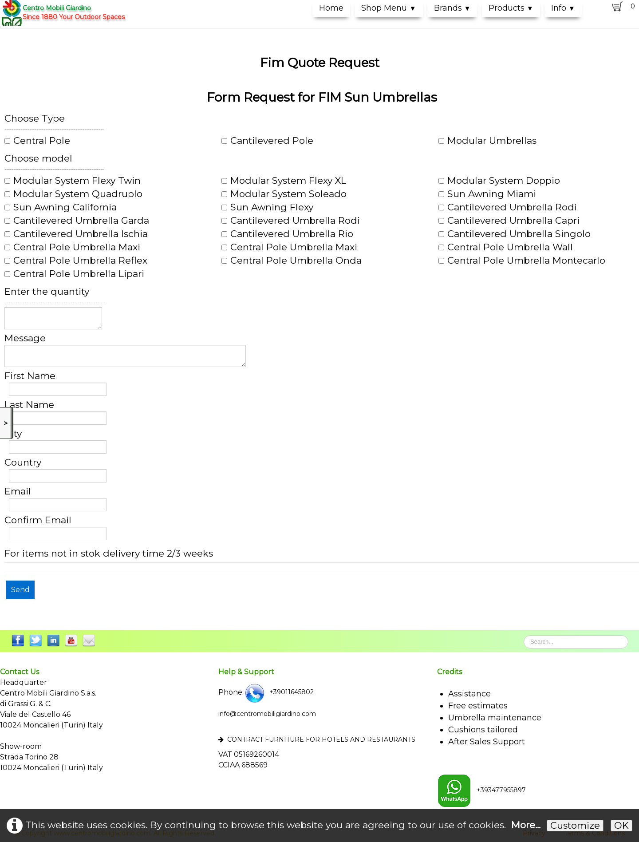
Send (20, 589)
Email (17, 491)
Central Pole (37, 140)
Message (25, 338)
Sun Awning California (60, 207)
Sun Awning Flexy (267, 207)
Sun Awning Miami (487, 194)
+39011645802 (279, 692)
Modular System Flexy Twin (72, 180)
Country (22, 462)
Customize (575, 825)
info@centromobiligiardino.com (267, 714)
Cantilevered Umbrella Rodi (507, 207)
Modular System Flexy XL (283, 180)
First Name (29, 376)
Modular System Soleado (284, 194)
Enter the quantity (46, 291)
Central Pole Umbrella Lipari (74, 273)
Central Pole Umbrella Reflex (75, 260)
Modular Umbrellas (487, 140)
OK (621, 825)
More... (525, 824)
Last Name (29, 404)
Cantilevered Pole (267, 140)
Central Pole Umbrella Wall (505, 247)
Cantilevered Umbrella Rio (287, 233)
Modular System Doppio (499, 180)
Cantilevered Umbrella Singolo (514, 233)
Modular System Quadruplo (73, 194)
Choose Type (34, 118)
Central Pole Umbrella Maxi (72, 247)
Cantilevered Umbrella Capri (509, 220)
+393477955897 (481, 790)
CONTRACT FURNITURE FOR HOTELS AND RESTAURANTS (316, 739)
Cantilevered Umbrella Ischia (76, 233)
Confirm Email (37, 520)
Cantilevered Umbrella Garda (76, 220)
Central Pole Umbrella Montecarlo (521, 260)
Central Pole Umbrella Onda (291, 260)
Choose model (38, 158)
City (13, 433)
